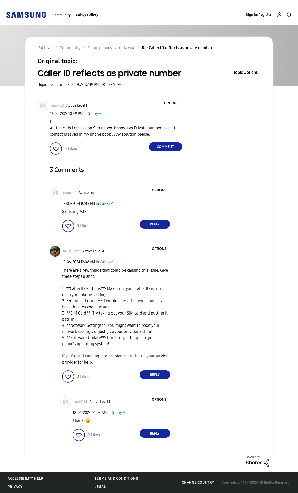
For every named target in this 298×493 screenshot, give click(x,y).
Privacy (15, 487)
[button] (173, 103)
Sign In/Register (259, 15)
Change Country (198, 482)
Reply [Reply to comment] (155, 224)
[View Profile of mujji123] (57, 105)
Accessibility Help (25, 478)
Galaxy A (94, 114)
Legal (100, 487)
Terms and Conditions (116, 478)
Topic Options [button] (245, 72)
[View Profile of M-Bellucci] (71, 251)
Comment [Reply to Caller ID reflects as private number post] (165, 147)
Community (61, 15)
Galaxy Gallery (87, 15)
